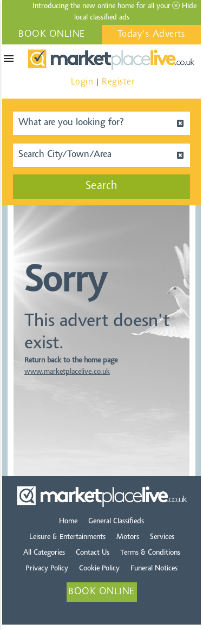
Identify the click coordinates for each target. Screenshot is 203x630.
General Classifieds (116, 521)
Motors (127, 537)
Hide (184, 6)
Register (118, 82)
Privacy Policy (46, 569)
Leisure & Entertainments (67, 537)
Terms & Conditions (150, 553)
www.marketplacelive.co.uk (67, 372)
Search (102, 186)
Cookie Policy (99, 569)
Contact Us (92, 553)
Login (82, 82)
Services (162, 537)
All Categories (44, 553)
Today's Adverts (151, 35)
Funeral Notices (154, 569)
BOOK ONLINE (51, 35)
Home (68, 521)
